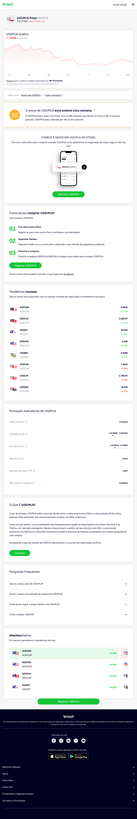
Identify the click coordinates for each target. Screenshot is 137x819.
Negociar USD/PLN (68, 194)
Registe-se (10, 81)
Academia (68, 274)
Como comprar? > (54, 95)
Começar (20, 553)
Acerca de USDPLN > (31, 95)
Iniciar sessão (120, 4)
